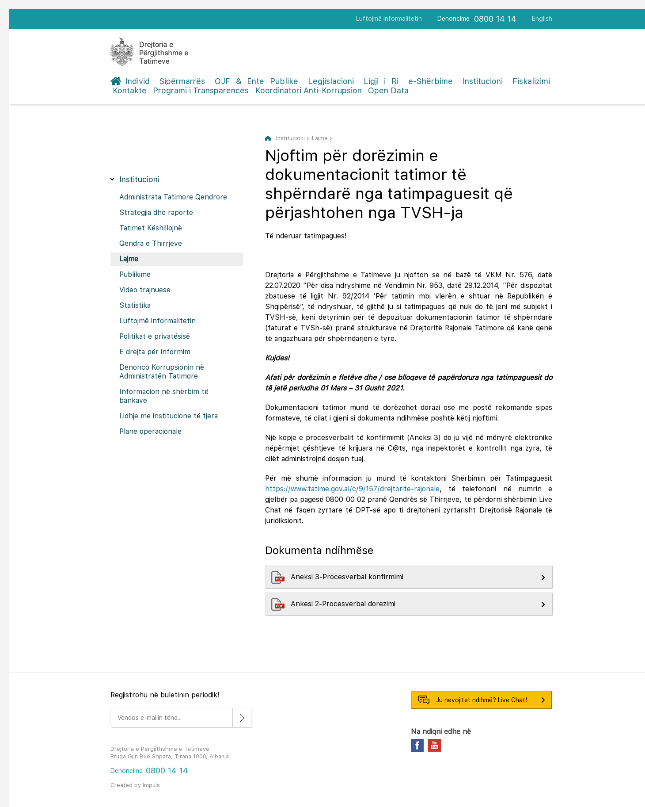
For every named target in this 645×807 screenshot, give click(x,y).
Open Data (388, 90)
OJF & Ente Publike (256, 81)
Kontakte (130, 90)
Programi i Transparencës (201, 90)
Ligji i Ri (381, 81)
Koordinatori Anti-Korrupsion (308, 90)
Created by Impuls (135, 785)
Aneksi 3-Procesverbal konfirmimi (348, 577)
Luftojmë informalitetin (389, 18)
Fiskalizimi (531, 81)
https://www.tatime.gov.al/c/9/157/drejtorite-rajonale (352, 489)
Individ (137, 81)
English (542, 18)
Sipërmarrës (182, 81)
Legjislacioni (331, 81)
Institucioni (483, 81)
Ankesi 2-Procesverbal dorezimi (344, 604)
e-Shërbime (430, 81)
